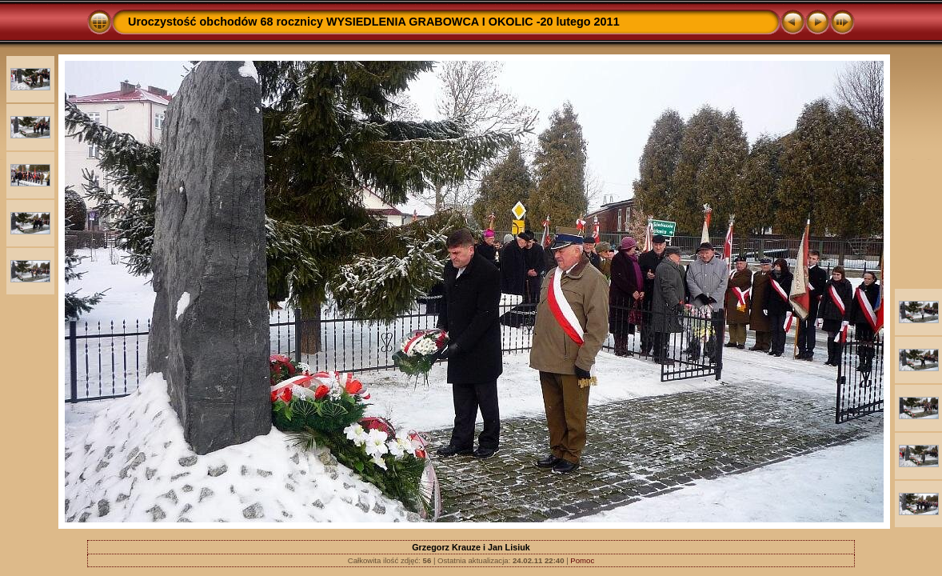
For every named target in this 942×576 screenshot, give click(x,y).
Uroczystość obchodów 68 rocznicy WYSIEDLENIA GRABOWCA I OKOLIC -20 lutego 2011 (374, 21)
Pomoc (582, 560)
